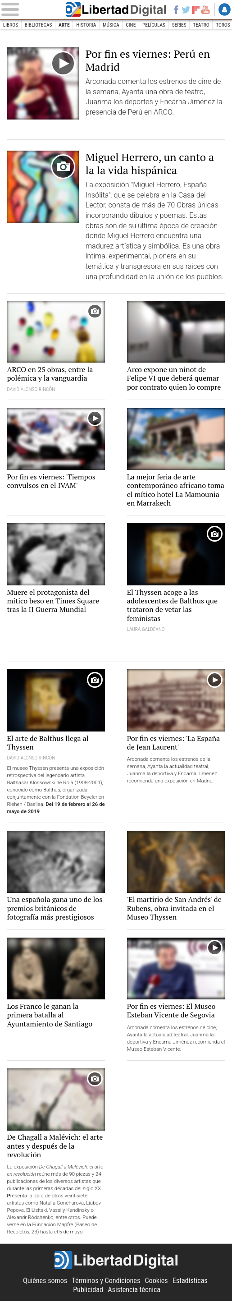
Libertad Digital (116, 9)
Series (180, 25)
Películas (154, 25)
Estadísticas (190, 1281)
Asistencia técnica (134, 1290)
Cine (131, 25)
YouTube (205, 9)
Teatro (202, 25)
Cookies (156, 1281)
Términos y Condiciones (106, 1281)
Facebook (176, 9)
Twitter (186, 9)
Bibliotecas (38, 25)
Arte (64, 25)
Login (224, 9)
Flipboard (196, 9)
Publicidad (88, 1290)
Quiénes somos (45, 1281)
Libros (10, 25)
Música (111, 25)
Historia (86, 25)
